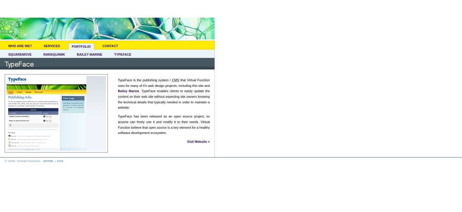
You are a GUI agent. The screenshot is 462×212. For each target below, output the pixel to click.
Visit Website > (198, 141)
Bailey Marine (90, 54)
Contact (110, 46)
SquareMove (20, 54)
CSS (60, 161)
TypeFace (122, 54)
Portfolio (81, 46)
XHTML (48, 161)
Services (52, 46)
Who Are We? (20, 46)
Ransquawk (54, 54)
